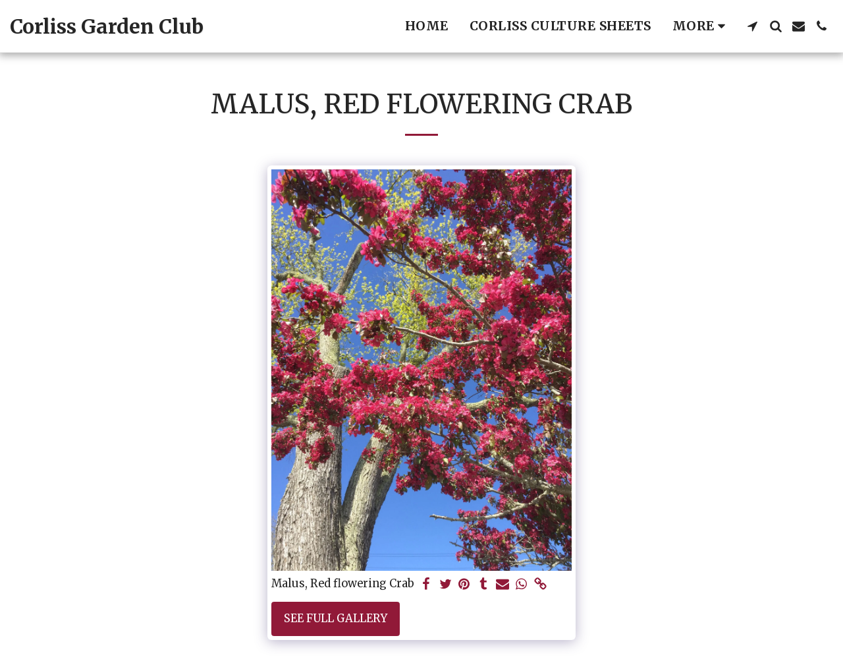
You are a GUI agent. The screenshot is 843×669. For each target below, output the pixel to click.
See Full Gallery (335, 618)
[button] (752, 26)
